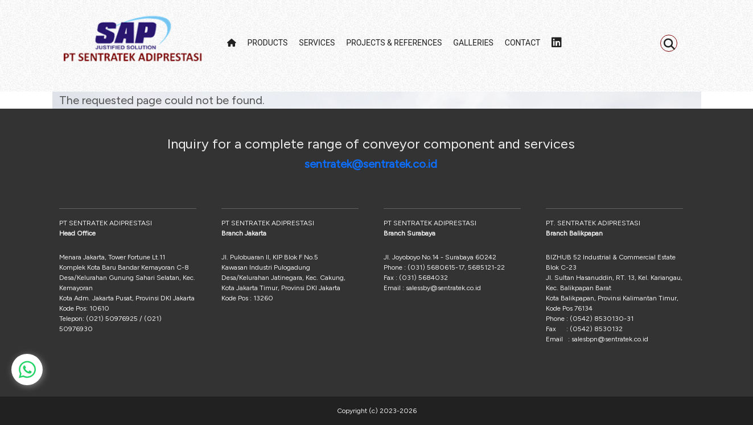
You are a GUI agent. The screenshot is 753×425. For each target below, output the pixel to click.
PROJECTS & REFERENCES (394, 42)
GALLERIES (473, 42)
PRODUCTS (268, 42)
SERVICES (317, 42)
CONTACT (523, 42)
